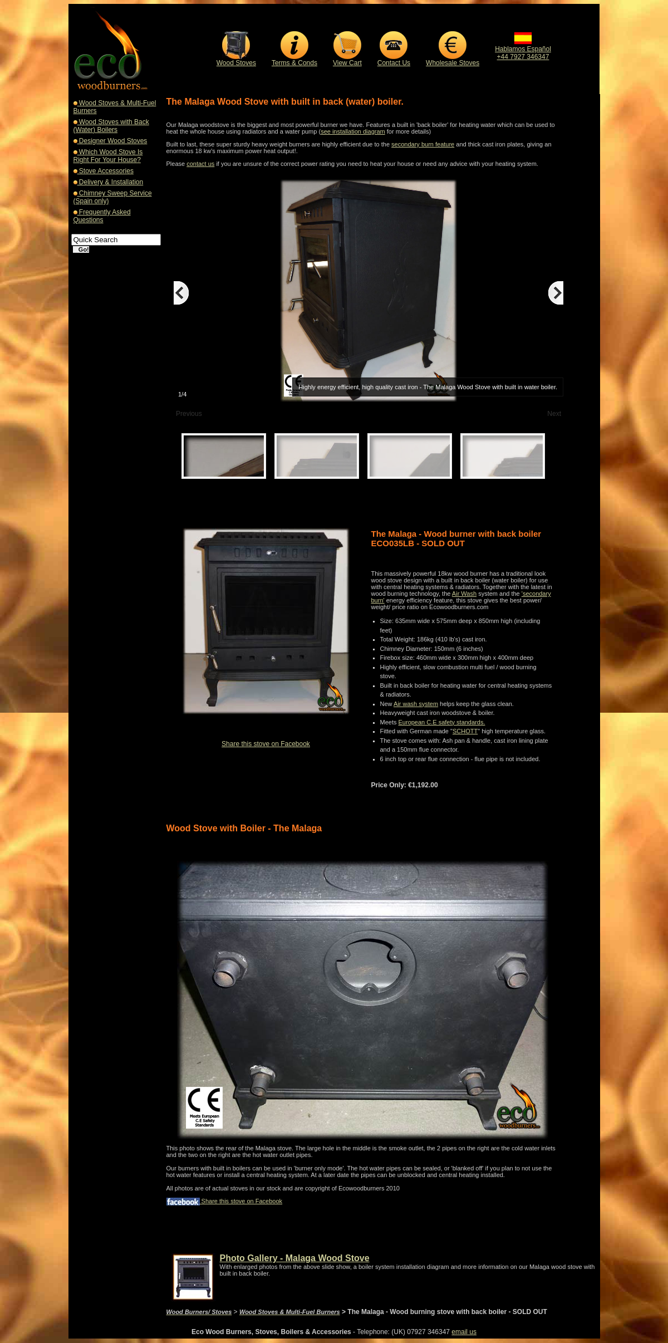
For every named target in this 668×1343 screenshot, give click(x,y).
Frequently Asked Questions (102, 216)
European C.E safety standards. (442, 722)
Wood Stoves (236, 63)
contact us (200, 163)
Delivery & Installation (110, 182)
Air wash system (416, 703)
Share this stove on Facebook (266, 744)
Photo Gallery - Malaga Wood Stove (295, 1258)
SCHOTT (465, 731)
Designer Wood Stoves (112, 141)
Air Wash (464, 593)
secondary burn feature (422, 144)
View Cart (347, 63)
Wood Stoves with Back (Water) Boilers (111, 126)
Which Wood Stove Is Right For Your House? (108, 156)
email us (464, 1332)
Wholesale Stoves (452, 63)
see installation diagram (353, 131)
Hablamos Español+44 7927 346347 (523, 50)
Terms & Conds (294, 63)
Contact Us (393, 63)
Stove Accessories (105, 171)
